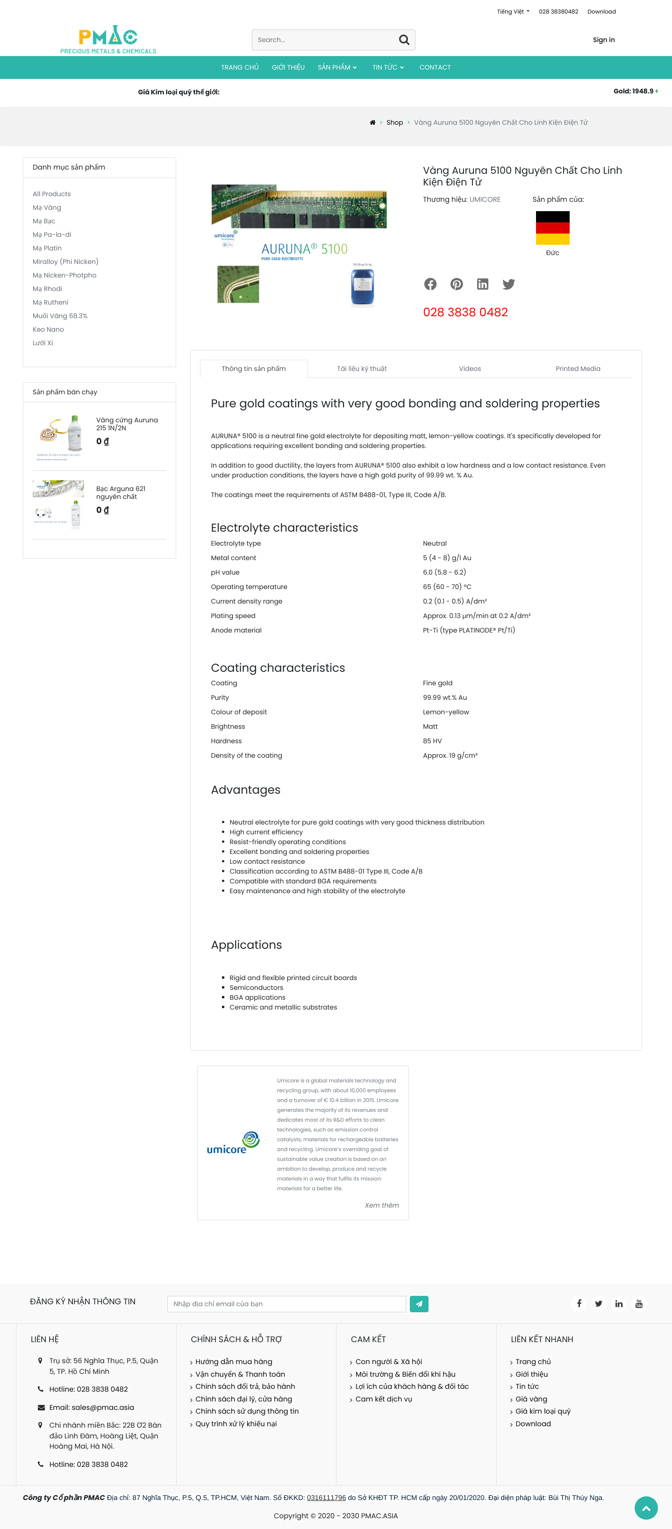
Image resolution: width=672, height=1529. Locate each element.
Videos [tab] (470, 368)
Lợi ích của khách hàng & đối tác (412, 1387)
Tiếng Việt (511, 12)
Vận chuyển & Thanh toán (241, 1375)
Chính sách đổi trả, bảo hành (245, 1387)
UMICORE (485, 200)
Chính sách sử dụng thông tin (247, 1411)
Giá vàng (532, 1399)
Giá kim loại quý (543, 1411)
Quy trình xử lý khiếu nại (236, 1424)
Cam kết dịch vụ (384, 1399)
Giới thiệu (532, 1375)
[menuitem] (239, 67)
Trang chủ (533, 1362)
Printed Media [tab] (578, 368)
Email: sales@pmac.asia (92, 1408)
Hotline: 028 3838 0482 (89, 1389)
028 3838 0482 (465, 312)
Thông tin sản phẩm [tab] (254, 368)
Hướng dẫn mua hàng (234, 1362)
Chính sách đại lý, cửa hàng (244, 1399)
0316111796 (326, 1498)
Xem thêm (382, 1205)
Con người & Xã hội (389, 1362)
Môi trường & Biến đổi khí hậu (406, 1375)
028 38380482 (558, 12)
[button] (419, 1304)
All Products (52, 194)
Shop (394, 122)
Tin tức (527, 1387)
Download (602, 12)
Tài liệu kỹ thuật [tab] (362, 368)
